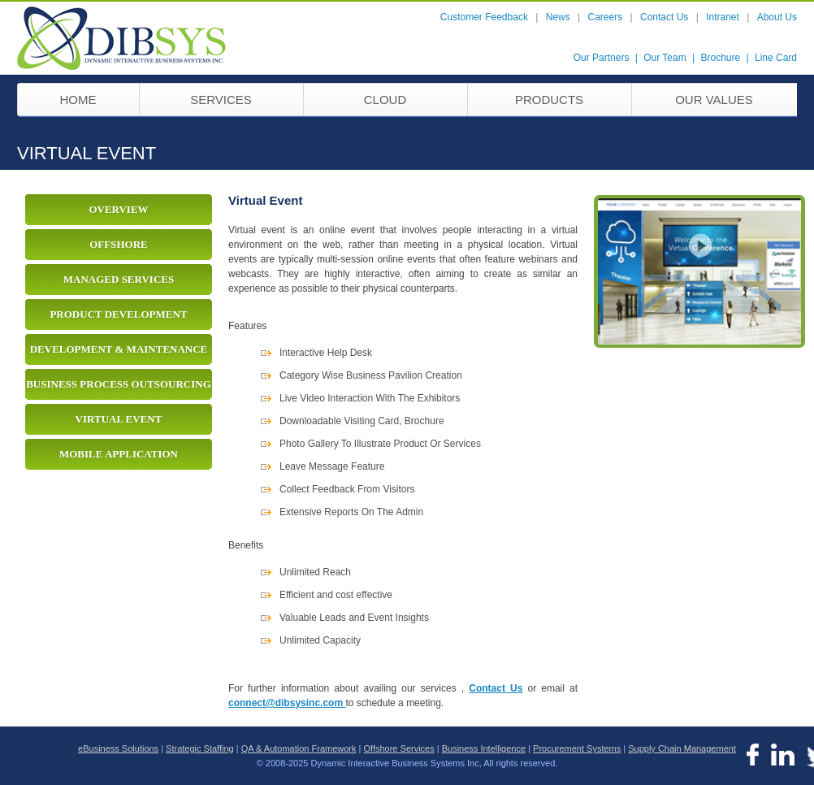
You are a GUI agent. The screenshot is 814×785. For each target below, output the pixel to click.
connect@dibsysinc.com (286, 703)
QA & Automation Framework (299, 748)
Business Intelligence (484, 748)
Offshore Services (399, 748)
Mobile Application (118, 454)
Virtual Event (119, 419)
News (558, 17)
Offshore (118, 244)
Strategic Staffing (200, 748)
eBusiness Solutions (118, 748)
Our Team (664, 57)
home (78, 99)
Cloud (385, 99)
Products (549, 99)
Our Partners (602, 57)
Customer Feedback (484, 17)
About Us (777, 17)
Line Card (776, 57)
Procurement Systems (577, 748)
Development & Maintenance (119, 349)
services (221, 99)
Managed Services (118, 279)
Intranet (722, 17)
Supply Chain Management (682, 748)
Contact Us (664, 17)
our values (714, 99)
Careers (605, 17)
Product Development (118, 314)
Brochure (720, 57)
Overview (118, 209)
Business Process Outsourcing (118, 384)
